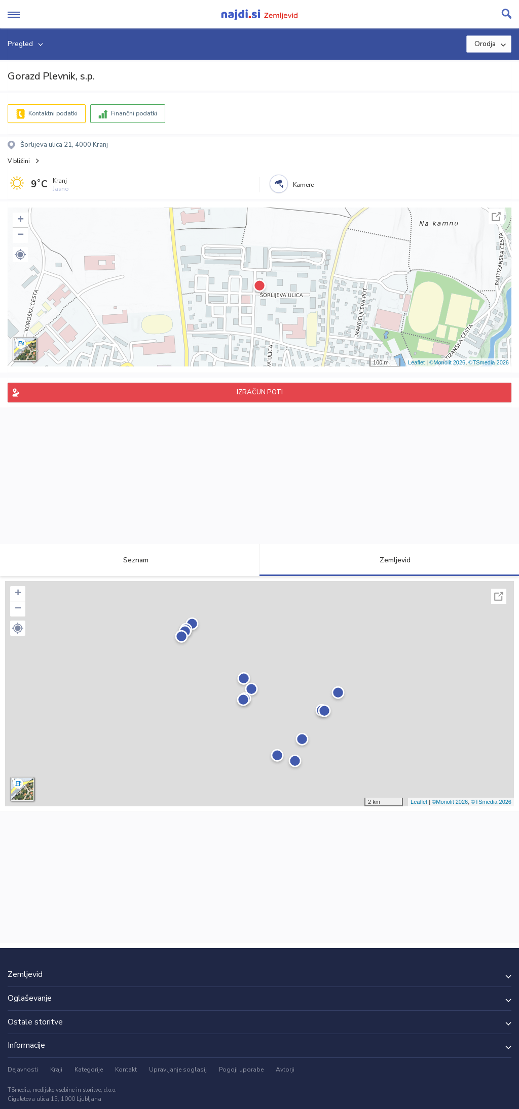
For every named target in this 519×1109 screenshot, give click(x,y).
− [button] (20, 235)
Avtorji (285, 1069)
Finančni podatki (134, 113)
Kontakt (126, 1069)
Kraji (56, 1069)
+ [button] (20, 220)
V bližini (19, 161)
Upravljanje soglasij (178, 1069)
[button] (20, 254)
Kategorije (89, 1069)
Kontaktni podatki (53, 113)
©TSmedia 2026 (488, 362)
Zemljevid (389, 560)
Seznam (130, 560)
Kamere (303, 185)
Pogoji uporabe (241, 1069)
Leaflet (416, 362)
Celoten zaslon (496, 216)
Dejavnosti (23, 1069)
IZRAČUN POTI (260, 392)
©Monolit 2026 (447, 362)
